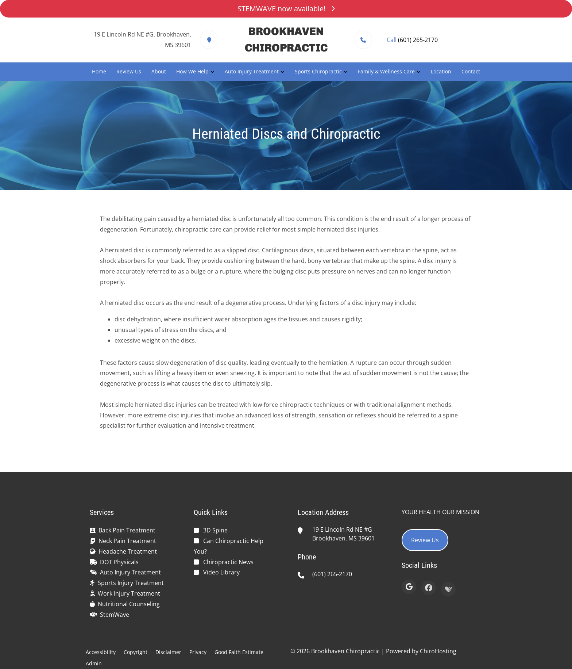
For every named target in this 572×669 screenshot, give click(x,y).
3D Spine (215, 530)
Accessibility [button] (101, 652)
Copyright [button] (135, 652)
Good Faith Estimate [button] (238, 652)
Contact (470, 71)
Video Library (221, 572)
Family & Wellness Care (386, 71)
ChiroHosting (438, 651)
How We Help (192, 71)
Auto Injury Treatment (252, 71)
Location (441, 71)
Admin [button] (94, 663)
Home (99, 71)
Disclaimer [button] (168, 652)
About (158, 71)
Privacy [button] (197, 652)
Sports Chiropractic (318, 71)
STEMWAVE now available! (286, 9)
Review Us (128, 71)
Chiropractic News (228, 562)
